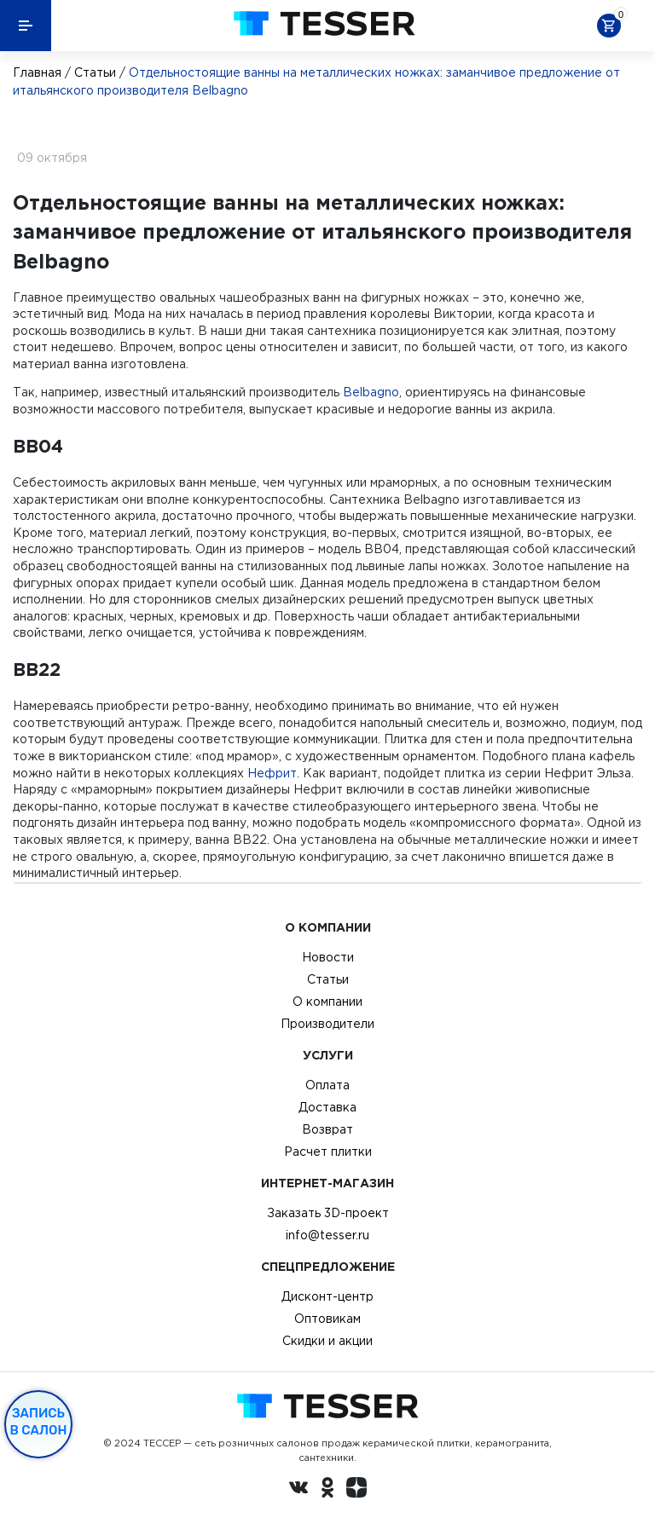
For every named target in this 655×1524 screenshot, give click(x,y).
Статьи (95, 72)
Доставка (327, 1107)
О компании (327, 1001)
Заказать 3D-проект (328, 1213)
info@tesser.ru (327, 1235)
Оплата (327, 1085)
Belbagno (371, 392)
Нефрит (272, 773)
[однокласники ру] (327, 1490)
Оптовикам (327, 1318)
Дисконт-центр (327, 1296)
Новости (328, 957)
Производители (327, 1023)
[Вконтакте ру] (298, 1490)
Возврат (327, 1129)
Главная (37, 72)
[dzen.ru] (356, 1490)
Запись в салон (38, 1422)
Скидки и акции (327, 1341)
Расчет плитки (328, 1151)
